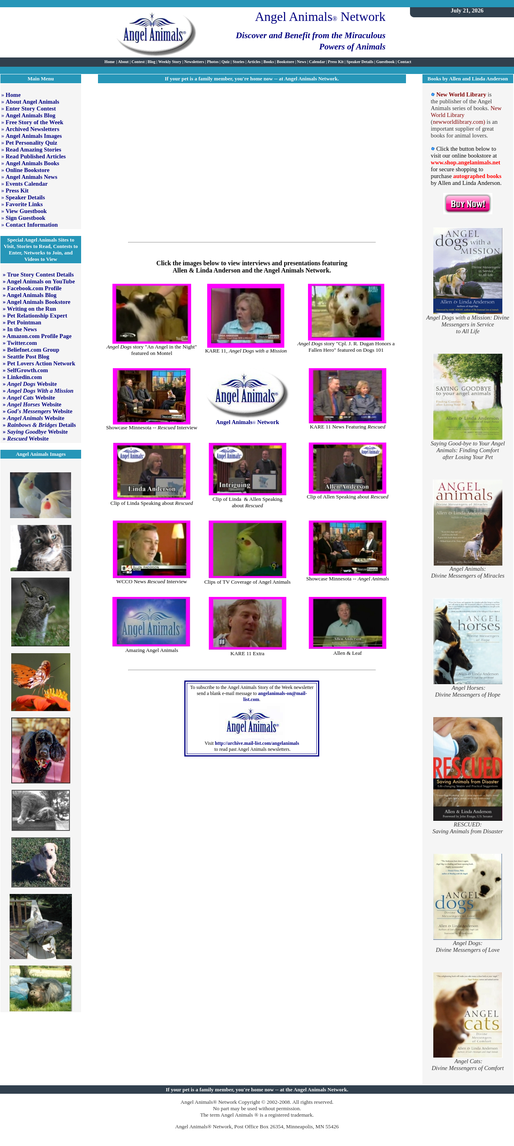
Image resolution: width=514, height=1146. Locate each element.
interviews (256, 263)
